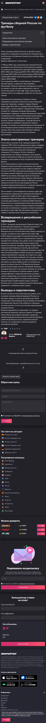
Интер (5, 486)
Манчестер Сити (9, 468)
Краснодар (7, 511)
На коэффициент (7, 614)
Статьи (3, 703)
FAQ (2, 705)
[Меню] (2, 3)
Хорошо (6, 720)
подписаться (23, 587)
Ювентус (6, 489)
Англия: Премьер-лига (10, 445)
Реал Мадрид (8, 461)
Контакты (4, 698)
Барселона (7, 464)
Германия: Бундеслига (10, 449)
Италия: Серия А (8, 442)
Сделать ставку (23, 644)
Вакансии (4, 700)
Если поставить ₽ (8, 605)
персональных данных (31, 416)
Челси (5, 482)
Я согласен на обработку (21, 416)
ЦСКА (5, 507)
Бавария (6, 475)
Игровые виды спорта (10, 17)
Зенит (5, 497)
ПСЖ (5, 479)
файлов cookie (25, 715)
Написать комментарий (11, 376)
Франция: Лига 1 (8, 452)
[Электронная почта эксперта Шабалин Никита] (6, 338)
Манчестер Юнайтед (10, 493)
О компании (5, 696)
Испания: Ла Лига (9, 435)
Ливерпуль (7, 471)
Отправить (6, 421)
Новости (4, 707)
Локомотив (7, 504)
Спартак (6, 500)
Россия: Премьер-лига (10, 438)
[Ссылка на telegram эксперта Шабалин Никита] (2, 338)
